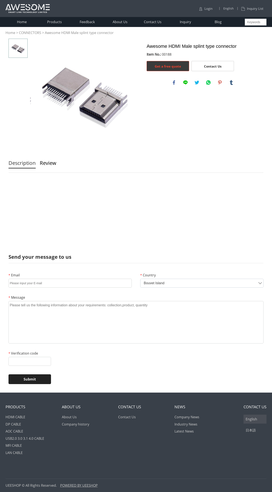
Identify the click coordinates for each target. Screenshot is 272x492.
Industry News (185, 424)
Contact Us (153, 22)
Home (22, 22)
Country (148, 275)
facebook (174, 83)
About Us (120, 22)
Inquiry (185, 22)
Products (54, 22)
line (186, 83)
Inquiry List (252, 8)
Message (16, 297)
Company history (75, 424)
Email (14, 275)
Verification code (23, 353)
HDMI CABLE (15, 417)
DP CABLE (13, 424)
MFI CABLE (14, 445)
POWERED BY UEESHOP (79, 485)
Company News (186, 417)
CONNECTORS (30, 32)
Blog (218, 22)
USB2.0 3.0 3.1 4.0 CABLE (25, 438)
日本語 (251, 430)
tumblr (231, 83)
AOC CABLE (14, 431)
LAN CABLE (14, 452)
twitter (197, 83)
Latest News (184, 431)
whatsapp (208, 83)
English (251, 419)
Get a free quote (168, 66)
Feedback (87, 22)
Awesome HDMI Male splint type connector (79, 32)
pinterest (220, 83)
